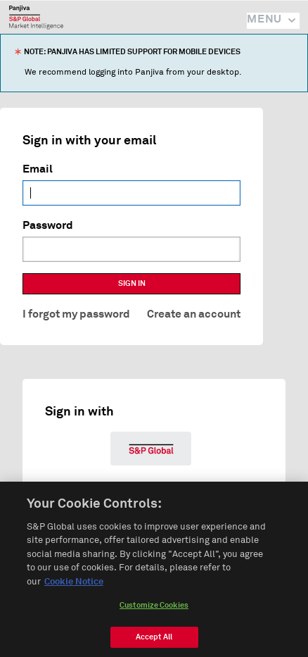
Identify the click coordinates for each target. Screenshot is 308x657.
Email (38, 169)
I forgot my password (76, 314)
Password (48, 225)
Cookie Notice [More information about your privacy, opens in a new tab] (73, 585)
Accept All (154, 640)
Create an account (193, 314)
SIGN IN (132, 283)
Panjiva (36, 17)
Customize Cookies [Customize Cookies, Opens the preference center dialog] (154, 609)
